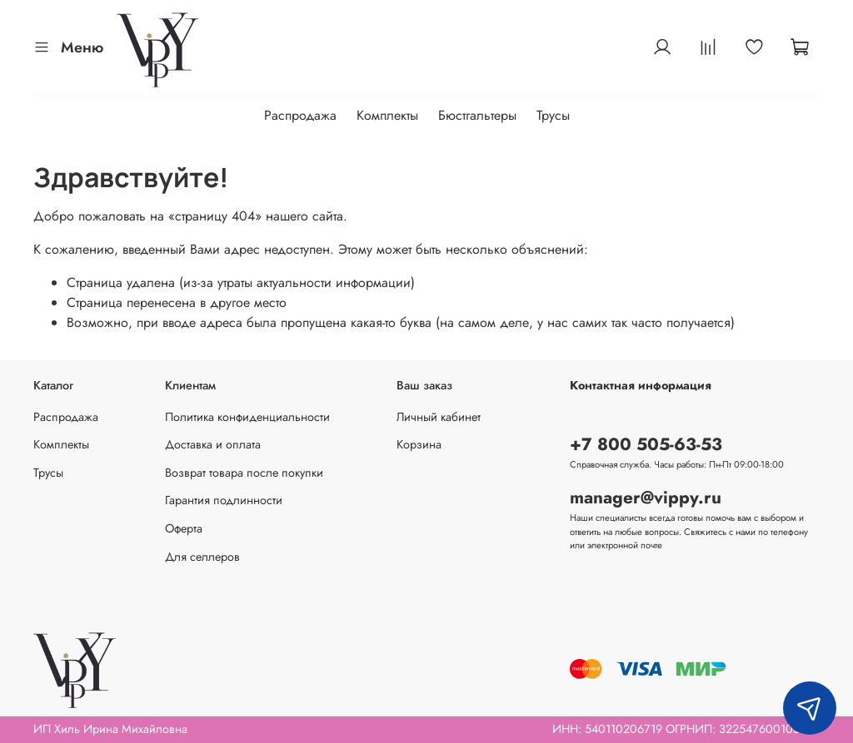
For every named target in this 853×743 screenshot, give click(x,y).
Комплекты (387, 115)
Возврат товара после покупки (244, 472)
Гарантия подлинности (223, 500)
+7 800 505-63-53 (646, 444)
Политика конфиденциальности (247, 417)
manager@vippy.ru (645, 497)
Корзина (419, 444)
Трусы (553, 115)
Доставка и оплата (213, 444)
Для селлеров (202, 556)
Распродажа (300, 115)
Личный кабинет (439, 417)
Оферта (183, 528)
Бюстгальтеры (477, 115)
